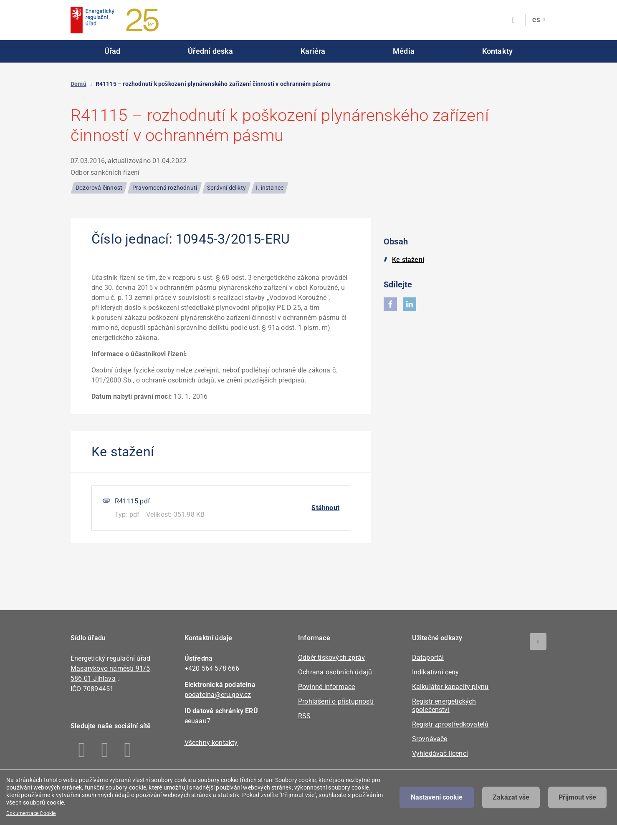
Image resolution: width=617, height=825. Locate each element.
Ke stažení (408, 260)
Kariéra (313, 51)
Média (404, 51)
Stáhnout (325, 508)
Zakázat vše (511, 797)
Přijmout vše (577, 797)
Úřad (112, 51)
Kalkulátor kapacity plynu (450, 687)
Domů (78, 83)
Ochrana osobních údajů (335, 672)
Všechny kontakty (211, 743)
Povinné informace (326, 687)
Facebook (82, 750)
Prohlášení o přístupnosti (336, 701)
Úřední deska (210, 51)
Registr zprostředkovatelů (450, 724)
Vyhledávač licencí (440, 753)
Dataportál (428, 658)
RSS (304, 716)
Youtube (127, 750)
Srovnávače (430, 739)
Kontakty (497, 51)
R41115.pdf (132, 501)
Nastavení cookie (437, 797)
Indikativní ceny (435, 672)
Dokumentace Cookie (31, 813)
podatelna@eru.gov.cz (218, 695)
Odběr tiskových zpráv (331, 658)
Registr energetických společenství (444, 705)
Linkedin (105, 750)
